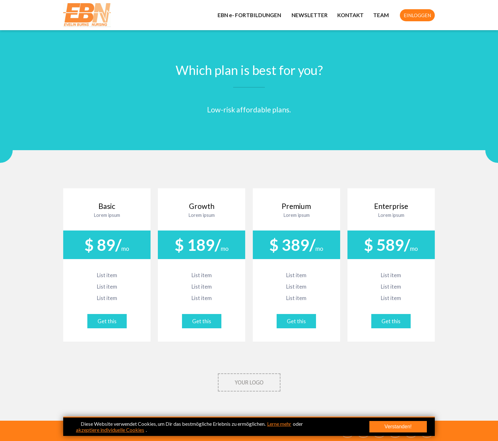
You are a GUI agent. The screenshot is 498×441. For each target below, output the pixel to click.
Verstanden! (398, 426)
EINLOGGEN (417, 15)
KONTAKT (350, 15)
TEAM (381, 15)
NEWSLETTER (310, 15)
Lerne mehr (279, 424)
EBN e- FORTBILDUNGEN (250, 15)
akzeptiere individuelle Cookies (110, 430)
